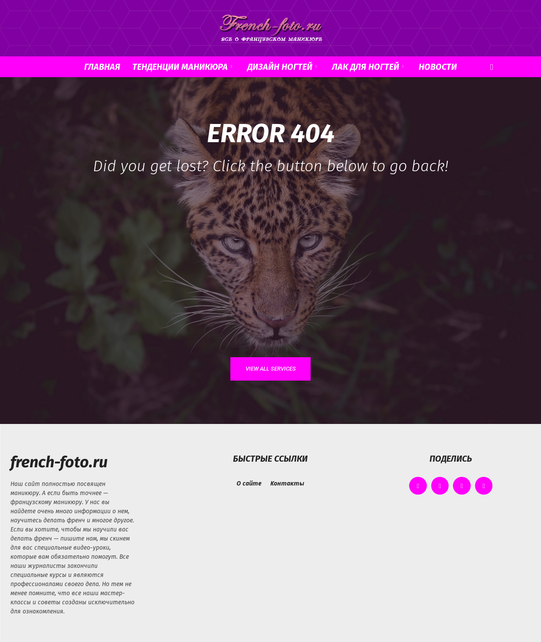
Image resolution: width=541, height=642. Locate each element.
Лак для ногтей (367, 67)
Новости (438, 67)
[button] (492, 67)
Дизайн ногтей (282, 67)
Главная (102, 67)
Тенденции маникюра (182, 67)
